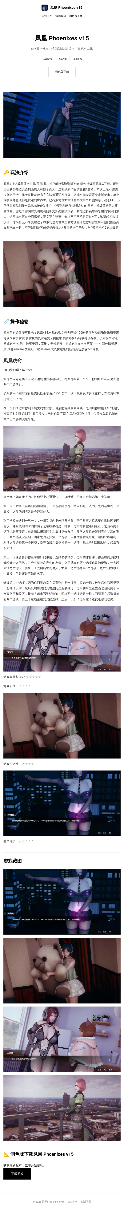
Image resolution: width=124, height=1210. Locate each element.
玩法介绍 (47, 16)
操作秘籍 (60, 16)
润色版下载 (75, 16)
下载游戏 (17, 1174)
